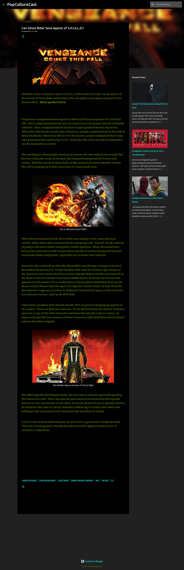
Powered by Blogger (92, 561)
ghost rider (63, 480)
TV (112, 480)
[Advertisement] (73, 536)
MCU (97, 480)
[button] (23, 36)
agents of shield (29, 480)
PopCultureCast (22, 4)
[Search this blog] (168, 4)
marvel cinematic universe (82, 480)
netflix (105, 480)
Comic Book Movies (47, 480)
